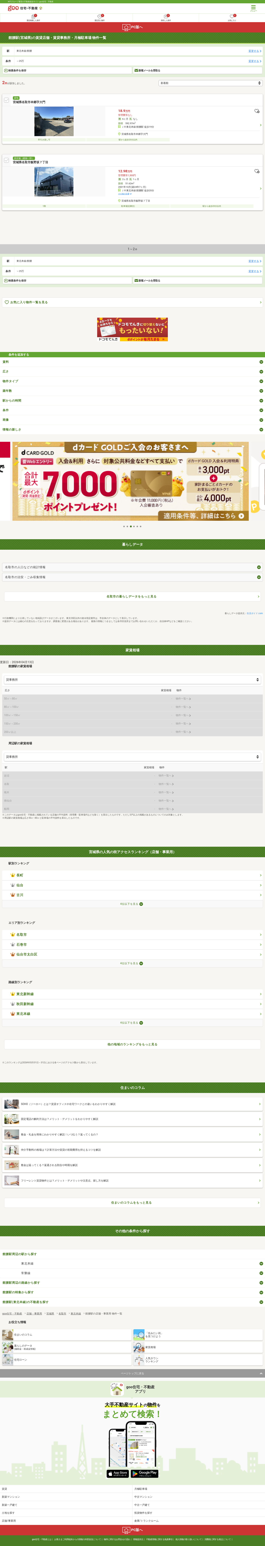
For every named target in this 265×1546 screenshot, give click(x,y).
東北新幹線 (22, 994)
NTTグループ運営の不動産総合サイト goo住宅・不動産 (30, 2)
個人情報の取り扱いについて (188, 1539)
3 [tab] (131, 526)
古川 (16, 895)
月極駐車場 (140, 1488)
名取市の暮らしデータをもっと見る (132, 596)
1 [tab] (124, 526)
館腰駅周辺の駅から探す (20, 1254)
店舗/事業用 (9, 1520)
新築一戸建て (9, 1504)
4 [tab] (134, 526)
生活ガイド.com (255, 613)
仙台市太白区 (23, 954)
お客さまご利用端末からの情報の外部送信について (77, 1539)
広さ (6, 371)
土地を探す (8, 1512)
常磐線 (26, 1273)
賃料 (6, 362)
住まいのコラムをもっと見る (131, 1202)
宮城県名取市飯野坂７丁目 (30, 162)
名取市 (18, 935)
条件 (6, 410)
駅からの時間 (12, 400)
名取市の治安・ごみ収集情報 (25, 577)
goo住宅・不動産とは (41, 1539)
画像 (6, 420)
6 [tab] (141, 526)
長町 (16, 875)
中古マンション (143, 1496)
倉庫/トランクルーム (146, 1520)
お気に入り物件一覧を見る (26, 302)
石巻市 (18, 944)
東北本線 (20, 1014)
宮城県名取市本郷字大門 (29, 102)
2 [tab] (127, 526)
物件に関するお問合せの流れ (117, 1539)
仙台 (16, 885)
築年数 (7, 391)
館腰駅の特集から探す (18, 1292)
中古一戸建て (142, 1504)
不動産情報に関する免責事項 (159, 1539)
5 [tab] (137, 526)
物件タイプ (10, 381)
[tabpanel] (132, 482)
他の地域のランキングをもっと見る (132, 1044)
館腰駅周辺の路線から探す (21, 1282)
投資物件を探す (143, 1512)
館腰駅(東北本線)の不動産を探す (26, 1302)
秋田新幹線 (22, 1004)
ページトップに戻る (132, 1373)
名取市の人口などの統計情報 (25, 567)
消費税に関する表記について (217, 1539)
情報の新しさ (12, 429)
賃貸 (4, 1488)
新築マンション (11, 1496)
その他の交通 (123, 194)
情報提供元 (138, 1539)
